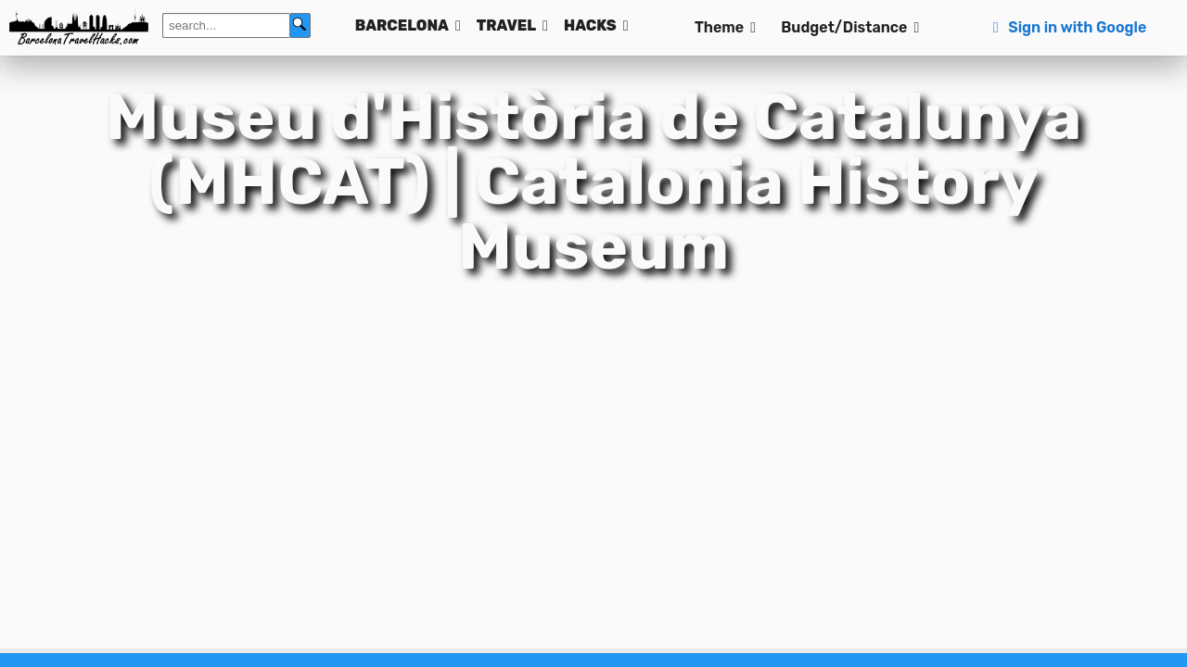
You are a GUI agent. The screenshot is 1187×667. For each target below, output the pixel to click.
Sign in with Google (1067, 27)
